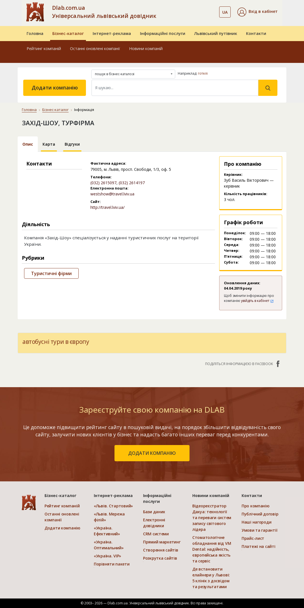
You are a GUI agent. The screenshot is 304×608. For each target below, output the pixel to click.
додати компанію (152, 453)
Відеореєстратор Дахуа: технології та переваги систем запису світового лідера (211, 517)
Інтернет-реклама (112, 33)
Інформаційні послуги (162, 33)
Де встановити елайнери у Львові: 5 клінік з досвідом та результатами (211, 577)
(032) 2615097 (103, 182)
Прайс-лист (253, 538)
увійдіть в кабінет (257, 300)
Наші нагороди (256, 522)
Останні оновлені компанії (95, 48)
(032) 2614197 (132, 182)
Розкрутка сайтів (160, 558)
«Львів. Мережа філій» (109, 516)
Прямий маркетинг (162, 542)
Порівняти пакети (112, 564)
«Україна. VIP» (107, 556)
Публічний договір (260, 514)
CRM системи (156, 533)
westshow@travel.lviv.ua (112, 194)
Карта (49, 144)
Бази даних (154, 511)
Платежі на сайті (258, 546)
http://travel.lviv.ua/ (107, 207)
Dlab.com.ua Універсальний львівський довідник (104, 12)
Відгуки (72, 144)
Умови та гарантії (259, 530)
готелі (203, 73)
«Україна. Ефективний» (107, 530)
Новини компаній (146, 48)
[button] (257, 12)
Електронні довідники (154, 522)
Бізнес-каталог (68, 33)
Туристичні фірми (51, 273)
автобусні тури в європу (55, 342)
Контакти (256, 33)
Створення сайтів (160, 550)
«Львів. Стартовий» (113, 505)
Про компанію (256, 505)
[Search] (175, 88)
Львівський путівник (215, 33)
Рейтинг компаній (44, 48)
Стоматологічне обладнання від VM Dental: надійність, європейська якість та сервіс (211, 549)
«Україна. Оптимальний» (109, 544)
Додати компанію (55, 87)
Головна (35, 33)
